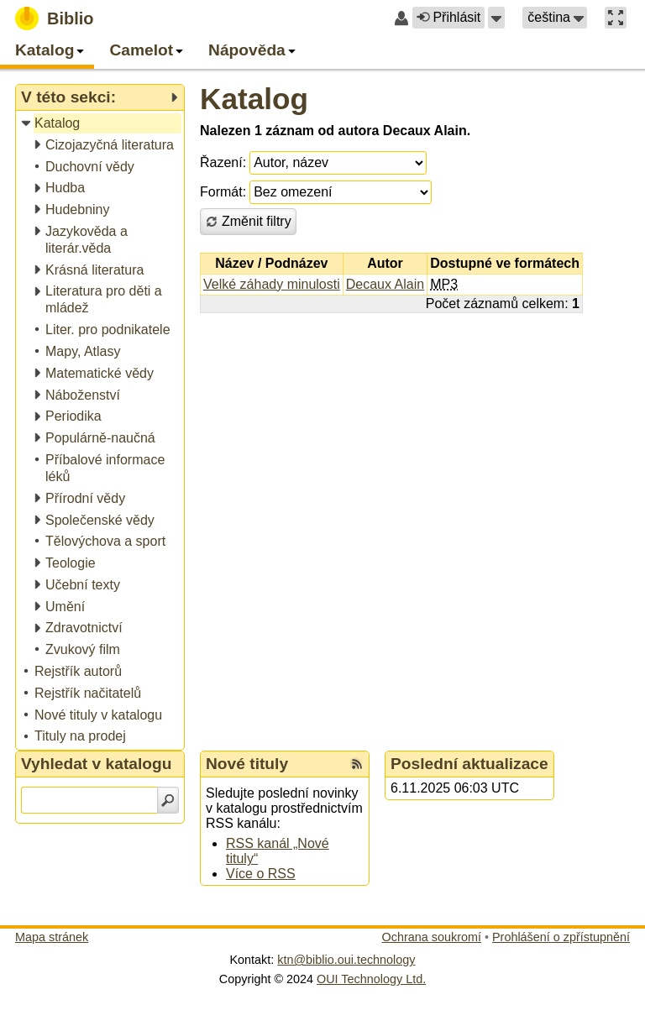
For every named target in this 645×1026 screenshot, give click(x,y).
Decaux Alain (385, 284)
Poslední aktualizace (469, 763)
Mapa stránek (51, 937)
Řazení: (223, 162)
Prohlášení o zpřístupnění (561, 937)
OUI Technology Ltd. (371, 979)
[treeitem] (101, 123)
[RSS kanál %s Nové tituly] (357, 764)
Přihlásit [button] (448, 17)
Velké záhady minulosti (271, 284)
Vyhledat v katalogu (96, 763)
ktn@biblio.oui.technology (346, 959)
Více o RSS (261, 873)
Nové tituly (247, 763)
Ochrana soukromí (431, 937)
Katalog (254, 98)
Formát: (223, 192)
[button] (496, 18)
